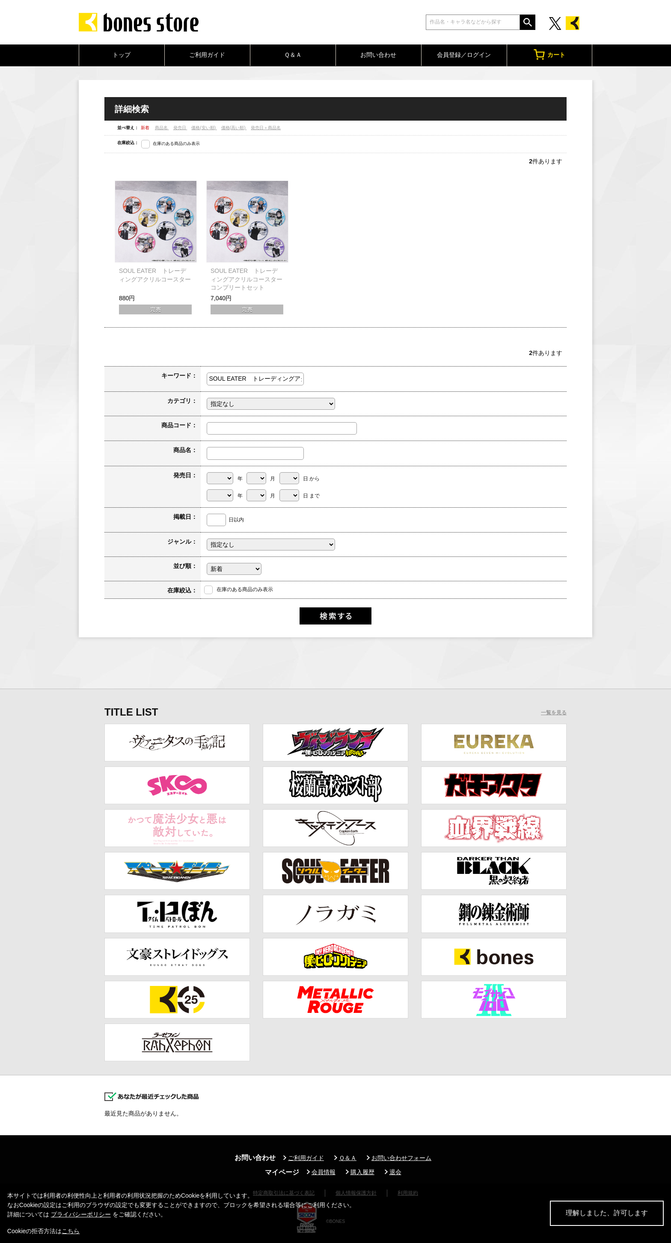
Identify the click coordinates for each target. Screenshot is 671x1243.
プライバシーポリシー (81, 1214)
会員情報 (324, 1172)
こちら (71, 1231)
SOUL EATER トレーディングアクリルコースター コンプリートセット (249, 279)
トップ (122, 54)
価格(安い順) (204, 127)
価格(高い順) (233, 127)
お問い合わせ (378, 54)
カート (549, 54)
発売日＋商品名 (266, 127)
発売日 (180, 127)
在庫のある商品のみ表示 (176, 143)
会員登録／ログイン (464, 54)
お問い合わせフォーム (401, 1157)
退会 (395, 1172)
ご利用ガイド (207, 54)
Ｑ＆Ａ (293, 54)
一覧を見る (554, 713)
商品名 (162, 127)
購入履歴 (362, 1172)
